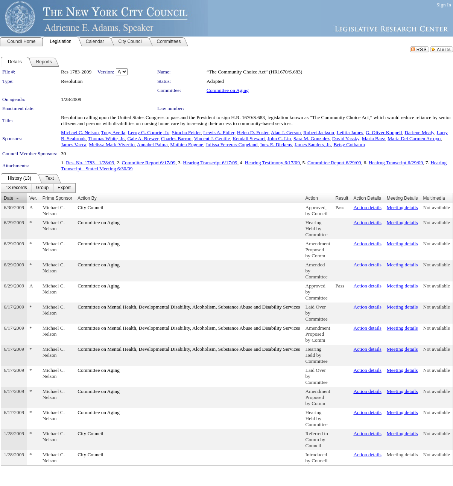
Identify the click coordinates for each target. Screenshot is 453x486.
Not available (436, 207)
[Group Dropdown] (42, 188)
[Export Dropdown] (64, 188)
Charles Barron (176, 138)
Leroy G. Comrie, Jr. (148, 132)
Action (312, 198)
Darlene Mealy (419, 132)
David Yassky (345, 138)
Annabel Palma (152, 144)
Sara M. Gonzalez (311, 138)
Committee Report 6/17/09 (148, 162)
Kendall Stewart (249, 138)
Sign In (443, 5)
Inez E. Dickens (276, 144)
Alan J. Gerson (286, 132)
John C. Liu (279, 138)
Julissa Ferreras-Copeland (232, 144)
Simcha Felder (186, 132)
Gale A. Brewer (143, 138)
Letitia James (350, 132)
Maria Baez (373, 138)
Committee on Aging (228, 90)
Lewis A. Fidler (218, 132)
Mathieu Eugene (186, 144)
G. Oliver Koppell (384, 132)
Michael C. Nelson (80, 132)
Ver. (33, 198)
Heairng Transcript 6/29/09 (396, 162)
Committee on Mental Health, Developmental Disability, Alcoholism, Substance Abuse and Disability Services (189, 307)
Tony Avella (113, 132)
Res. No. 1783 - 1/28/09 (90, 162)
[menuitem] (16, 188)
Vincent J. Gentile (212, 138)
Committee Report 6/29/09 (334, 162)
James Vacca (73, 144)
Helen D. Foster (253, 132)
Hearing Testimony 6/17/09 (272, 162)
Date (8, 198)
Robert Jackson (318, 132)
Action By (87, 198)
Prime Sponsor (57, 198)
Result (341, 198)
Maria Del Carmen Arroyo (414, 138)
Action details (367, 207)
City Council (90, 207)
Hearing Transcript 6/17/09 (210, 162)
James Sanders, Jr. (313, 144)
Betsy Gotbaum (349, 144)
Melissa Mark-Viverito (112, 144)
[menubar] (38, 188)
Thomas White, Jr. (106, 138)
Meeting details (402, 207)
